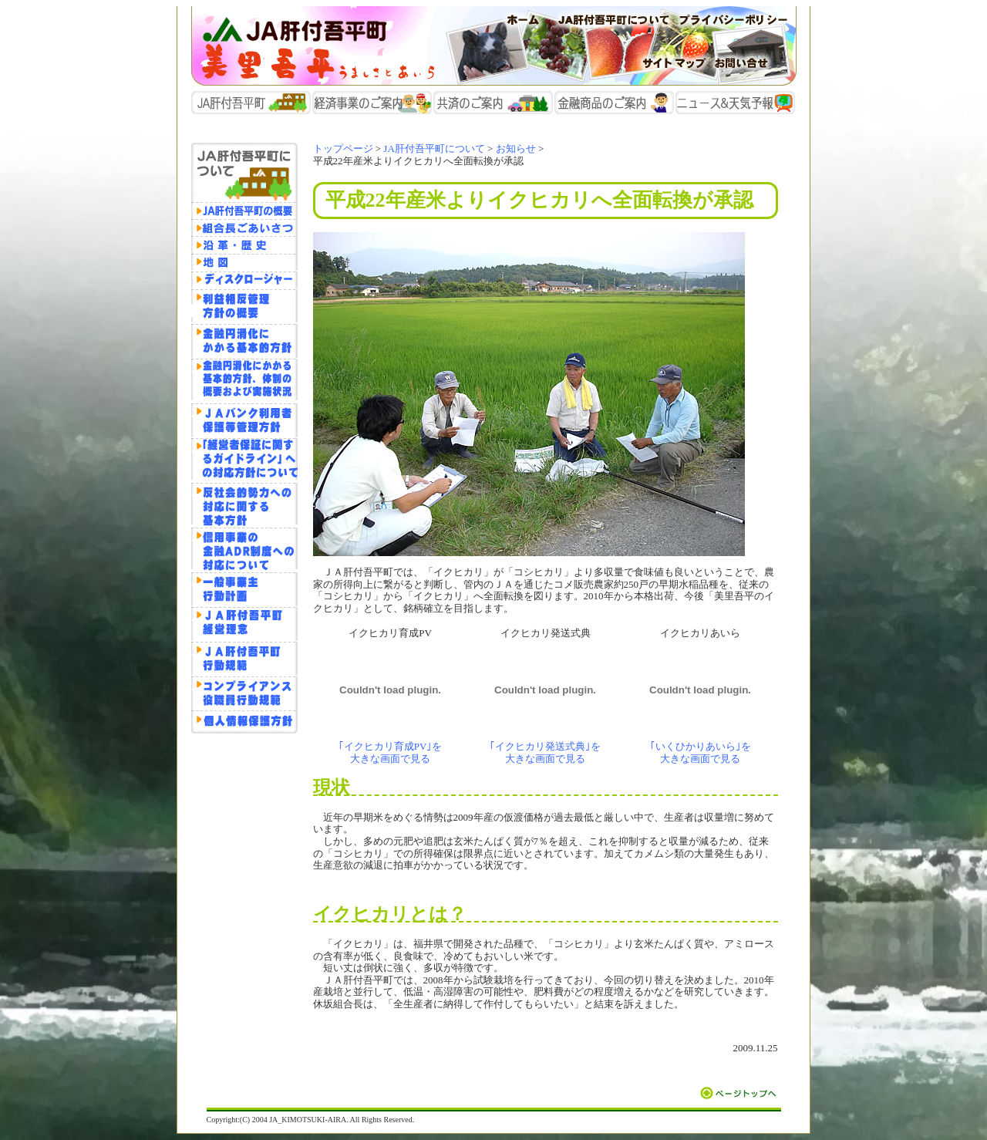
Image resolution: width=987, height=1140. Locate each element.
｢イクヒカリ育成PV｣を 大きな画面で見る (391, 752)
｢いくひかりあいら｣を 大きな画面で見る (700, 752)
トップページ (343, 148)
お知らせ (516, 148)
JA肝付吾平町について (433, 148)
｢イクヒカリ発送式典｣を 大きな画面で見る (545, 752)
